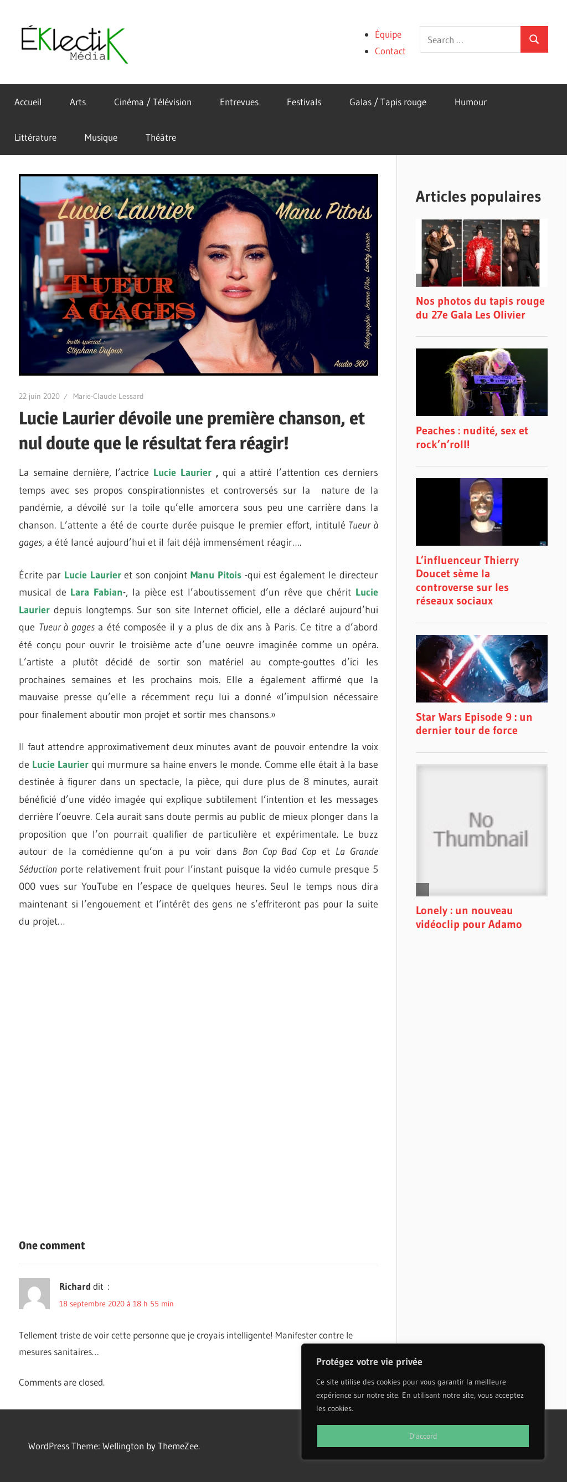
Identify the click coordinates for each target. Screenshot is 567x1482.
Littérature (35, 137)
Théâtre (161, 137)
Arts (78, 101)
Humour (471, 101)
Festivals (304, 101)
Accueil (28, 101)
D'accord (423, 1436)
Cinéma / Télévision (153, 101)
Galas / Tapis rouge (387, 101)
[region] (423, 1401)
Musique (101, 137)
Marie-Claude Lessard (108, 396)
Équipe (388, 34)
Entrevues (239, 101)
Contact (390, 51)
